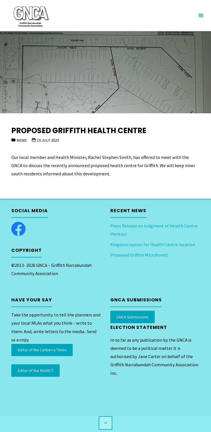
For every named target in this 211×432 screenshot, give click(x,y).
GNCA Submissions (132, 317)
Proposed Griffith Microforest (139, 255)
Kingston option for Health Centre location (152, 244)
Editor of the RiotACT (35, 370)
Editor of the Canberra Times (42, 349)
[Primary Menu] (201, 15)
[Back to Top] (105, 423)
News (21, 140)
